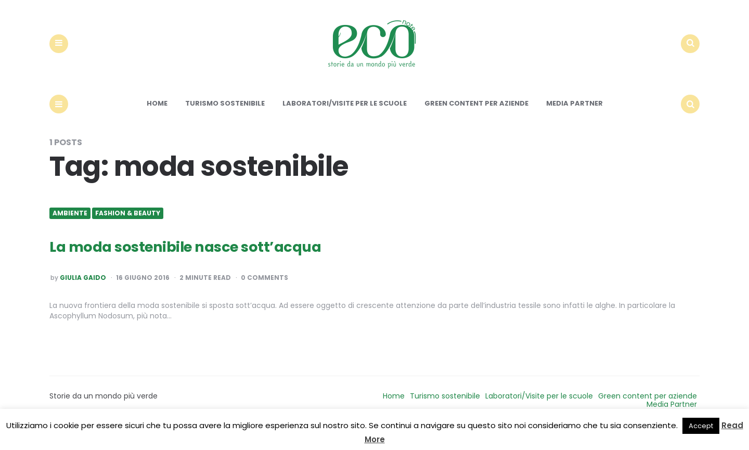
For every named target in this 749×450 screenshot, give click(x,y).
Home (157, 120)
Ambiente (70, 230)
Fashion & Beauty (127, 230)
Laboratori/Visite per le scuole (344, 120)
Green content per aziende (476, 120)
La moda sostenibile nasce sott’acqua (207, 262)
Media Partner (574, 120)
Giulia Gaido (83, 295)
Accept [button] (701, 426)
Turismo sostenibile (225, 120)
